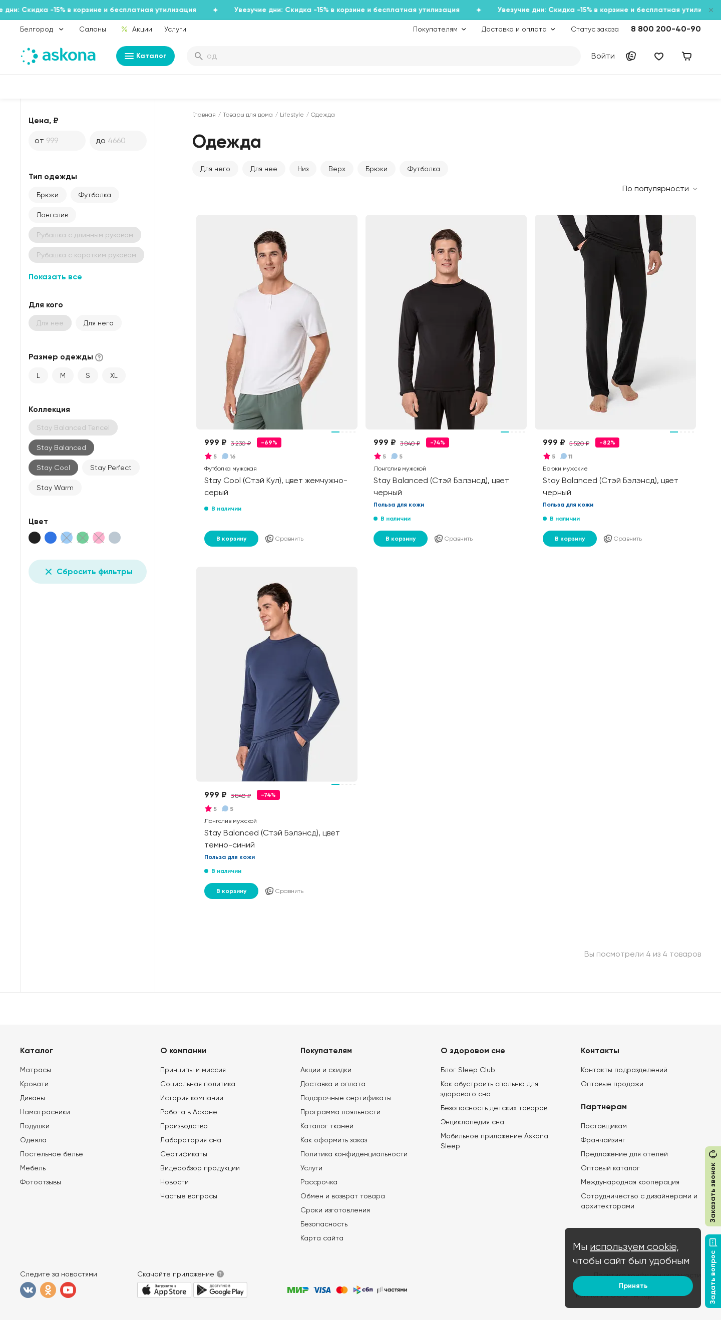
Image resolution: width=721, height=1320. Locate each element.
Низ (302, 169)
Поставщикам (604, 1126)
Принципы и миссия (193, 1070)
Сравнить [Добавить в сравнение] (283, 539)
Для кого (46, 304)
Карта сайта (321, 1238)
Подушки (35, 1126)
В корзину (231, 538)
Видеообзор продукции (200, 1168)
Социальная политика (197, 1084)
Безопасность (323, 1224)
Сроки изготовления (335, 1210)
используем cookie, (634, 1246)
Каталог (145, 56)
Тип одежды (53, 176)
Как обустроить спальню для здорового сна (489, 1089)
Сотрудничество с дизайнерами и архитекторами (639, 1201)
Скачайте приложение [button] (175, 1274)
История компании (191, 1098)
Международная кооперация (630, 1182)
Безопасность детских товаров (494, 1108)
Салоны (92, 29)
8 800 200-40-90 (666, 29)
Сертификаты (183, 1154)
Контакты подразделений (624, 1070)
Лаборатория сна (190, 1140)
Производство (184, 1126)
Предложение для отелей (624, 1154)
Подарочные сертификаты (346, 1098)
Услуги (175, 29)
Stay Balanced (61, 448)
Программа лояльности (340, 1112)
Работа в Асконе (188, 1112)
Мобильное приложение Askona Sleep (494, 1141)
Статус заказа (595, 29)
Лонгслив (52, 215)
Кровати (34, 1084)
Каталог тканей (326, 1126)
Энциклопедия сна (472, 1122)
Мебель (33, 1168)
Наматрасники (45, 1112)
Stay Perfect (111, 468)
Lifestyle (292, 114)
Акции (136, 29)
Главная (204, 114)
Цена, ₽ (44, 120)
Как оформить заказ (333, 1140)
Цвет (38, 521)
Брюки (48, 195)
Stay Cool (53, 468)
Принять (633, 1285)
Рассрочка (318, 1182)
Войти (603, 56)
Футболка (95, 195)
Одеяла (33, 1140)
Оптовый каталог (610, 1168)
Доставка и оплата (333, 1084)
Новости (174, 1182)
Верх (336, 169)
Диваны (32, 1098)
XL (114, 375)
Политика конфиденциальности (354, 1154)
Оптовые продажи (612, 1084)
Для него (99, 323)
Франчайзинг (603, 1140)
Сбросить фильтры (88, 572)
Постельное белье (51, 1154)
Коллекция (49, 409)
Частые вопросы (188, 1196)
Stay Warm (55, 488)
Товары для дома (248, 114)
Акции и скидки (325, 1070)
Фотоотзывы (40, 1182)
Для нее (263, 169)
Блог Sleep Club (468, 1070)
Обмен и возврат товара (342, 1196)
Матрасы (35, 1070)
